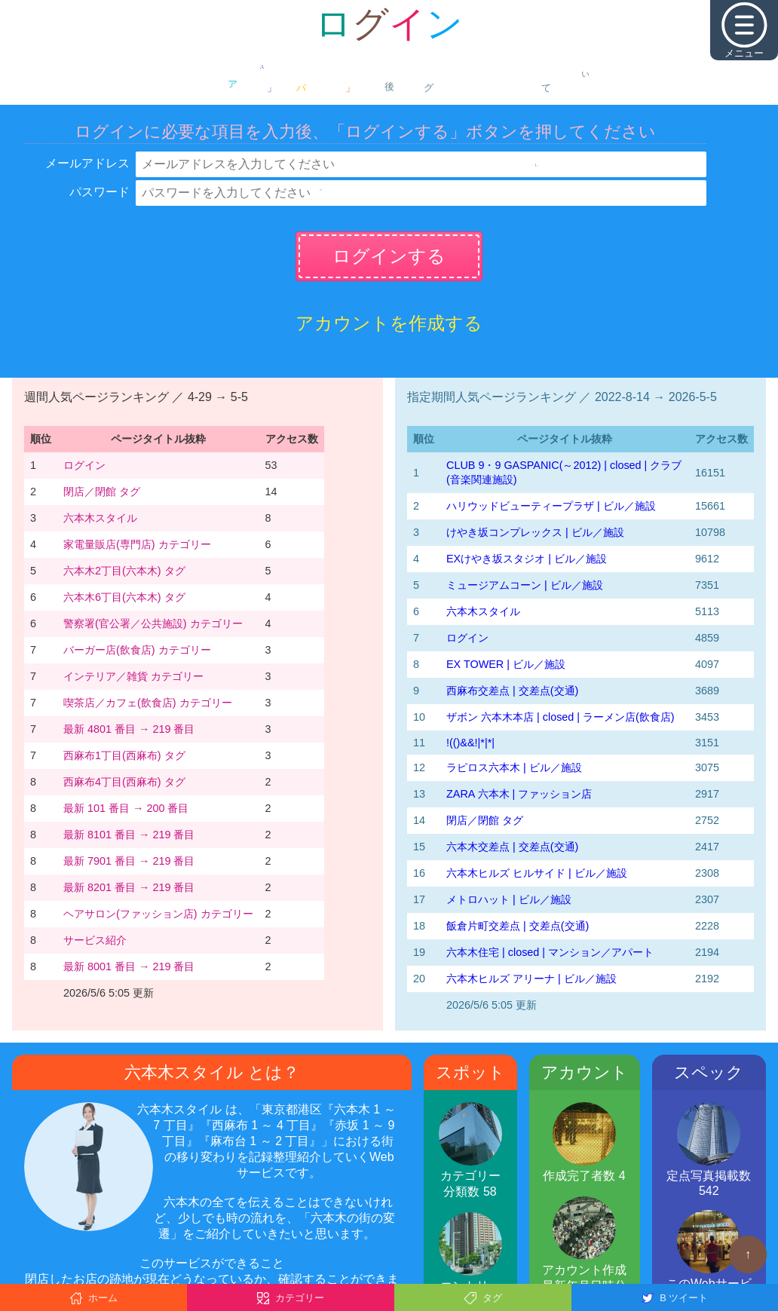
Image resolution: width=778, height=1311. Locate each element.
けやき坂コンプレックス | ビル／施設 (535, 532)
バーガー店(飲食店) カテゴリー (137, 650)
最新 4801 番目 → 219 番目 (128, 729)
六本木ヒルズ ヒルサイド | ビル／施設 (536, 873)
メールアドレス (87, 163)
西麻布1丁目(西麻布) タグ (124, 755)
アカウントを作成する (389, 323)
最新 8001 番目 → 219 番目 (128, 966)
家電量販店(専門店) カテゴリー (137, 544)
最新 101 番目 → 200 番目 (125, 808)
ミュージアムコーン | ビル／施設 (524, 585)
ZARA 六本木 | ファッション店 (519, 794)
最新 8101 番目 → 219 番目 (128, 835)
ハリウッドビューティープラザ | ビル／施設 (551, 506)
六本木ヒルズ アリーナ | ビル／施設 (531, 979)
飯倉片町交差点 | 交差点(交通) (517, 926)
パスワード (99, 191)
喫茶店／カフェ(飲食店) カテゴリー (147, 703)
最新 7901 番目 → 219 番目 (128, 861)
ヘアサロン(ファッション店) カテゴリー (158, 914)
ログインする (389, 256)
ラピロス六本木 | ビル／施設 (514, 767)
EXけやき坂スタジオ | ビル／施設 (526, 559)
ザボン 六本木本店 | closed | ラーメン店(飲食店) (560, 717)
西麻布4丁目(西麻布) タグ (124, 782)
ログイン (84, 465)
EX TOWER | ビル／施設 (505, 664)
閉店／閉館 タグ (101, 491)
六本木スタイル (100, 518)
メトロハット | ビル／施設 (508, 899)
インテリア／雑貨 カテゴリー (133, 676)
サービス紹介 (95, 940)
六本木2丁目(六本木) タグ (124, 571)
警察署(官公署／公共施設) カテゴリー (153, 623)
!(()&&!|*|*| (470, 743)
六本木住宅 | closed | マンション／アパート (550, 952)
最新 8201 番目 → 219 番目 (128, 887)
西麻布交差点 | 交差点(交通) (512, 691)
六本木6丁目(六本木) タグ (124, 597)
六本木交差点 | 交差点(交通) (512, 847)
